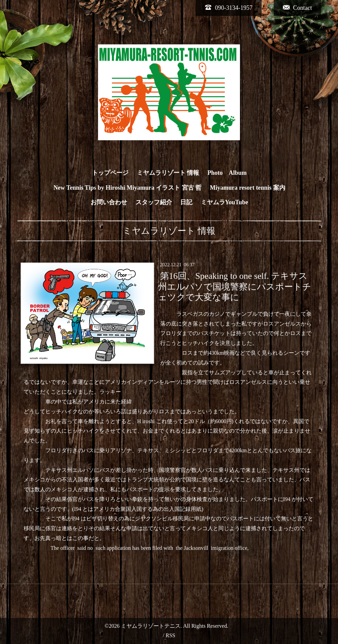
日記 (186, 202)
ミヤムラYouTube (224, 202)
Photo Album (227, 172)
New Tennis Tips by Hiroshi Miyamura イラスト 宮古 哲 (127, 187)
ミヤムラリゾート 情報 (168, 172)
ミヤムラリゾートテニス (150, 626)
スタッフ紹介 (154, 202)
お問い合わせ (109, 202)
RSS (170, 635)
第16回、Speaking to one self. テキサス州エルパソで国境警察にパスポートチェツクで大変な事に (234, 286)
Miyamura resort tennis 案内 (247, 187)
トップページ (110, 172)
